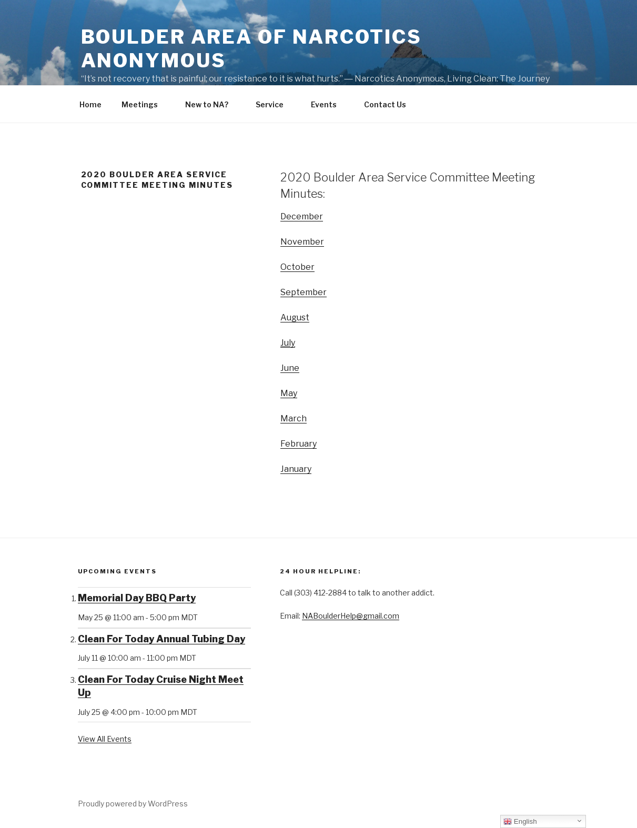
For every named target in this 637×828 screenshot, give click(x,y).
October (297, 267)
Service (275, 104)
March (293, 418)
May (288, 393)
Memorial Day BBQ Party (137, 597)
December (301, 216)
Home (90, 104)
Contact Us (390, 104)
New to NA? (211, 104)
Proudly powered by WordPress (133, 803)
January (295, 469)
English (520, 821)
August (294, 317)
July (287, 343)
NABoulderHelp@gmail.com (350, 615)
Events (329, 104)
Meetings (145, 104)
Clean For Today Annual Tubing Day (161, 638)
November (302, 242)
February (298, 444)
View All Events (105, 738)
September (303, 292)
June (289, 368)
